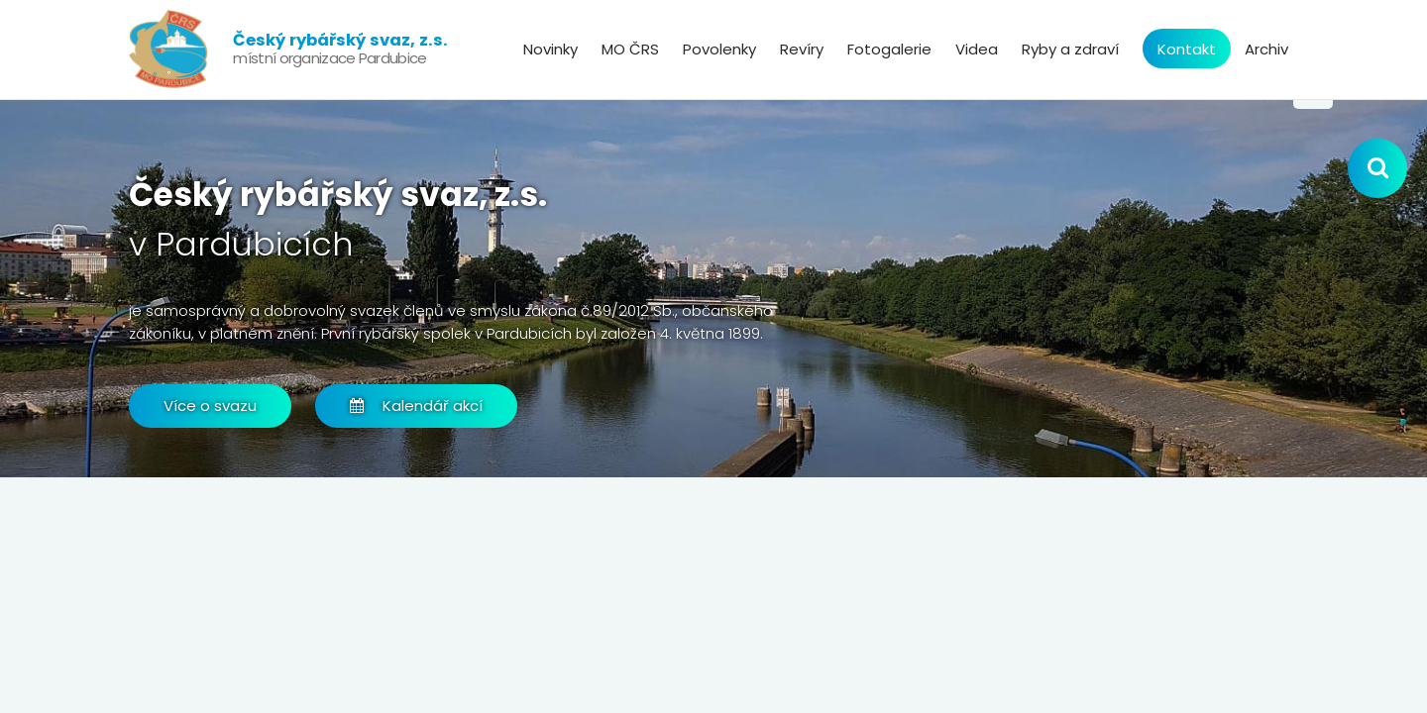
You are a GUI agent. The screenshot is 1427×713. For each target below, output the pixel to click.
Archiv (1266, 49)
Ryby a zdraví (1070, 49)
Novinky (550, 49)
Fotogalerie (889, 49)
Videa (976, 49)
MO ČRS (630, 49)
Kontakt (1186, 49)
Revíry (801, 49)
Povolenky (719, 49)
